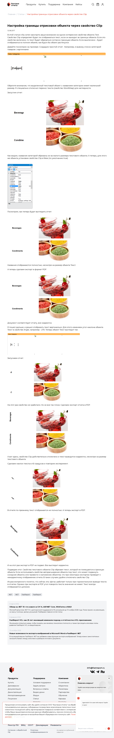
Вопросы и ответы (41, 689)
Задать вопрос (39, 686)
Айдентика (63, 686)
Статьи (21, 14)
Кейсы (78, 4)
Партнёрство (63, 692)
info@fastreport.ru (96, 668)
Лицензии (12, 699)
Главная (11, 14)
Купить (42, 4)
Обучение (62, 695)
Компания (68, 4)
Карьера (62, 699)
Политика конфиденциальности (39, 731)
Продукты (31, 4)
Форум (36, 695)
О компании (63, 683)
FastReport (26, 595)
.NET (10, 595)
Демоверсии (13, 686)
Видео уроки (38, 692)
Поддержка (54, 4)
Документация (14, 689)
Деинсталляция (15, 692)
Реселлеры (63, 689)
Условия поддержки (42, 683)
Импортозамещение (16, 695)
